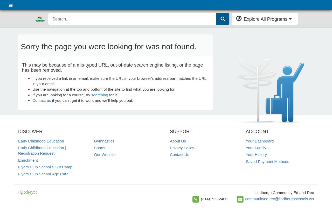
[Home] (11, 5)
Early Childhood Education (41, 141)
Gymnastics (104, 141)
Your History (256, 154)
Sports (99, 148)
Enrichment (28, 160)
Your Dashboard (260, 141)
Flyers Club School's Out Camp (45, 167)
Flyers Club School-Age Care (43, 174)
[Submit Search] (222, 19)
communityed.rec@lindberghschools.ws (279, 199)
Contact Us (179, 154)
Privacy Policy (182, 148)
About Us (178, 141)
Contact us (41, 100)
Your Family (256, 148)
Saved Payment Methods (267, 161)
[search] (132, 19)
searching (99, 95)
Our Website (105, 154)
